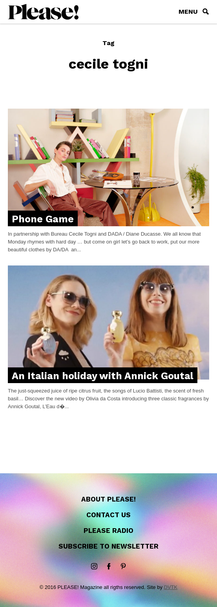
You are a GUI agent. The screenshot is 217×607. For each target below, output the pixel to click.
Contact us (108, 515)
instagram (94, 566)
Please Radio (108, 530)
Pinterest (123, 566)
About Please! (108, 499)
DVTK (171, 587)
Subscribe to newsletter (108, 546)
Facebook (108, 566)
